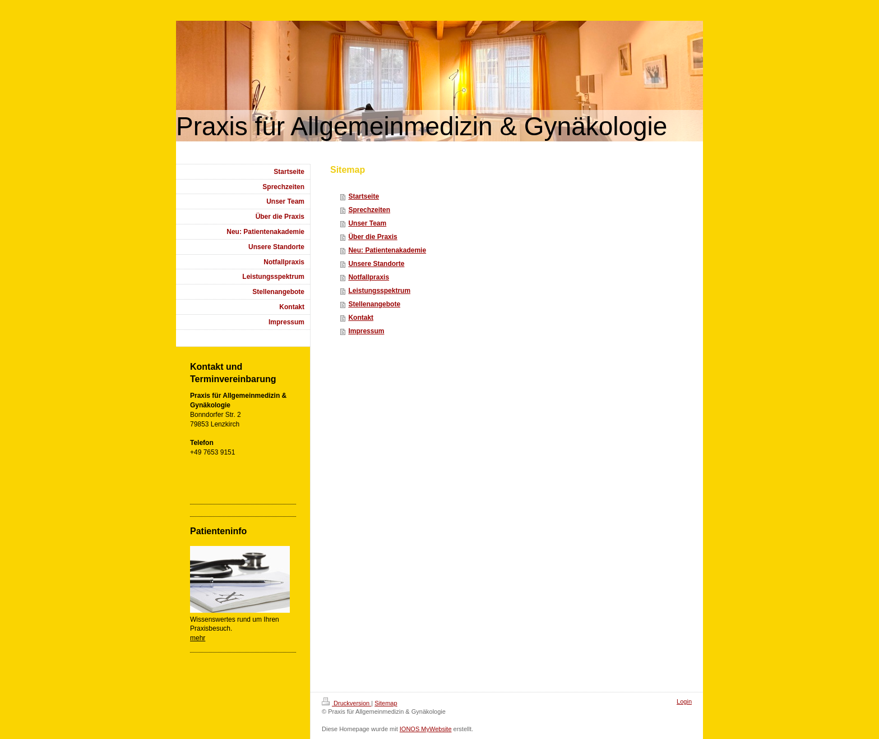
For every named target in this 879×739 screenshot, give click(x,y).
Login (684, 701)
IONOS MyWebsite (426, 729)
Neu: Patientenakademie (387, 250)
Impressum (366, 331)
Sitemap (385, 703)
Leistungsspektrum (379, 291)
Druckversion (346, 703)
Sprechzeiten (369, 210)
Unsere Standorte (376, 264)
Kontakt (360, 318)
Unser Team (367, 223)
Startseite (363, 196)
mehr (197, 638)
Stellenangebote (374, 304)
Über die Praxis (372, 237)
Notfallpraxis (368, 277)
